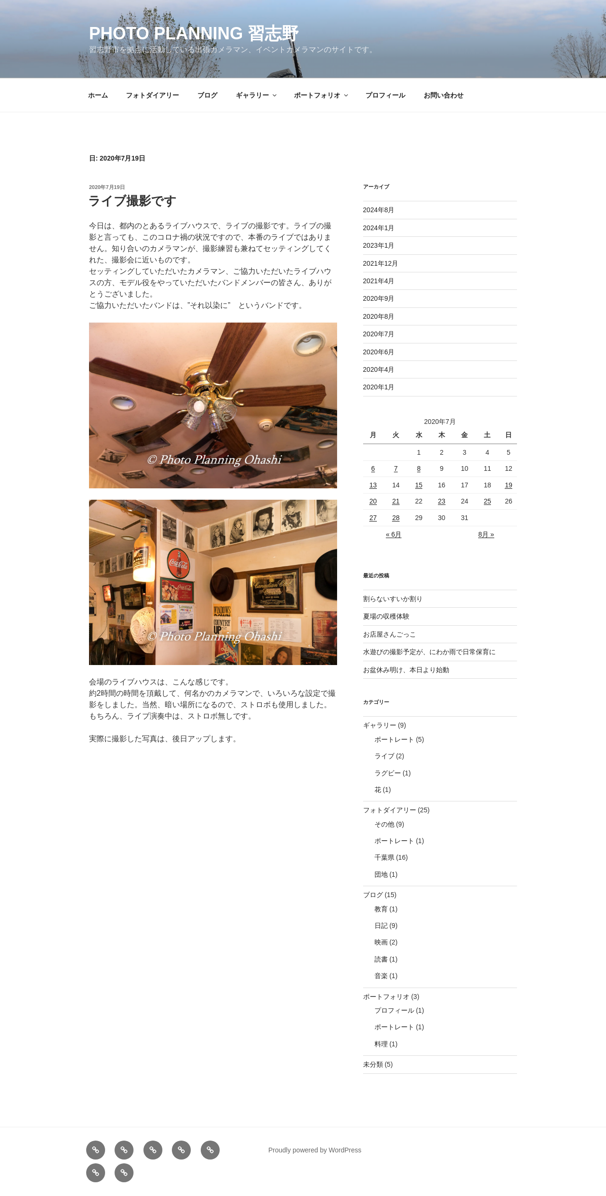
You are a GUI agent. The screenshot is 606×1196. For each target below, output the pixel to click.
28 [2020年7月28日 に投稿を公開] (396, 518)
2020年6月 (379, 352)
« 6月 (393, 534)
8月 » (486, 534)
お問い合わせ (443, 95)
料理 (381, 1044)
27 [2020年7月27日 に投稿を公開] (373, 518)
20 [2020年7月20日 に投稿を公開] (373, 501)
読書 (381, 959)
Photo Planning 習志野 (194, 33)
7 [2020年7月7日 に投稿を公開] (396, 468)
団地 (381, 874)
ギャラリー (257, 95)
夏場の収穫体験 (386, 616)
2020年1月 (379, 387)
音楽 (381, 976)
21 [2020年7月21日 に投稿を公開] (396, 501)
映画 (381, 942)
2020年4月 (379, 369)
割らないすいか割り (393, 598)
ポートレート (394, 739)
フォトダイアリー (152, 95)
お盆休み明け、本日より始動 (406, 670)
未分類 (373, 1064)
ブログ (207, 95)
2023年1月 (379, 245)
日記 (381, 925)
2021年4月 (379, 281)
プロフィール (385, 95)
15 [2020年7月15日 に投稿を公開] (419, 485)
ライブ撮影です (132, 201)
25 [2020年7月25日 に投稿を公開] (487, 501)
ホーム (98, 95)
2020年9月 (379, 298)
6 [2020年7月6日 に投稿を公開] (373, 468)
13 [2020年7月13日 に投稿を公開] (373, 485)
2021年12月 (381, 263)
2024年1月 (379, 228)
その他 (384, 824)
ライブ (384, 756)
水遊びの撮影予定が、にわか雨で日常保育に (429, 652)
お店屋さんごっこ (389, 634)
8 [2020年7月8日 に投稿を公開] (419, 468)
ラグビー (387, 773)
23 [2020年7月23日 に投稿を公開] (442, 501)
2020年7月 (379, 334)
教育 (381, 909)
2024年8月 (379, 210)
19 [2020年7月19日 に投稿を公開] (508, 485)
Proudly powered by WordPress (315, 1150)
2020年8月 (379, 316)
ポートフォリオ (321, 95)
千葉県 (384, 857)
